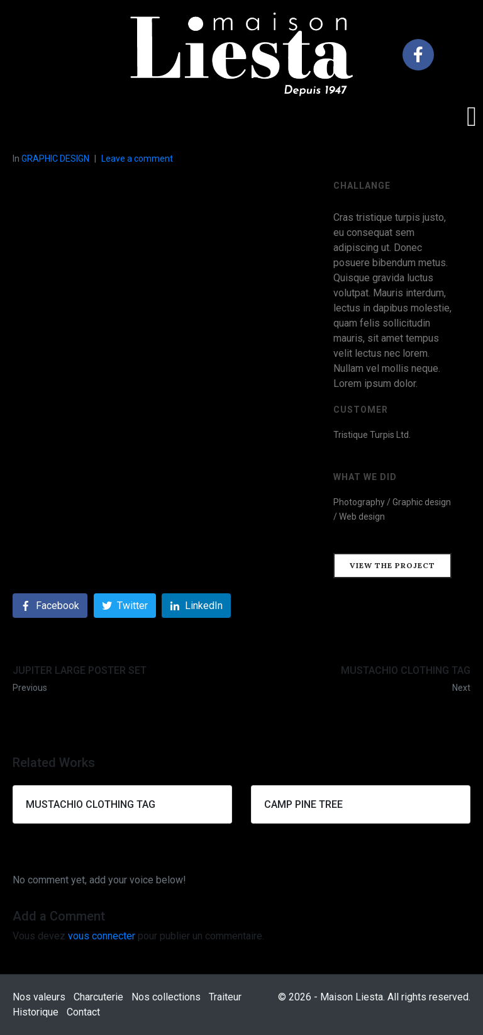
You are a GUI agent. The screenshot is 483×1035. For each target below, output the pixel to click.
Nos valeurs (39, 997)
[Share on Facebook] (50, 605)
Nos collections (166, 997)
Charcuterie (98, 997)
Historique (35, 1012)
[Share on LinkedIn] (196, 605)
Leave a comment (137, 159)
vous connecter (101, 936)
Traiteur (225, 997)
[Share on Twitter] (125, 605)
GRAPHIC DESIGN (55, 159)
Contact (83, 1012)
